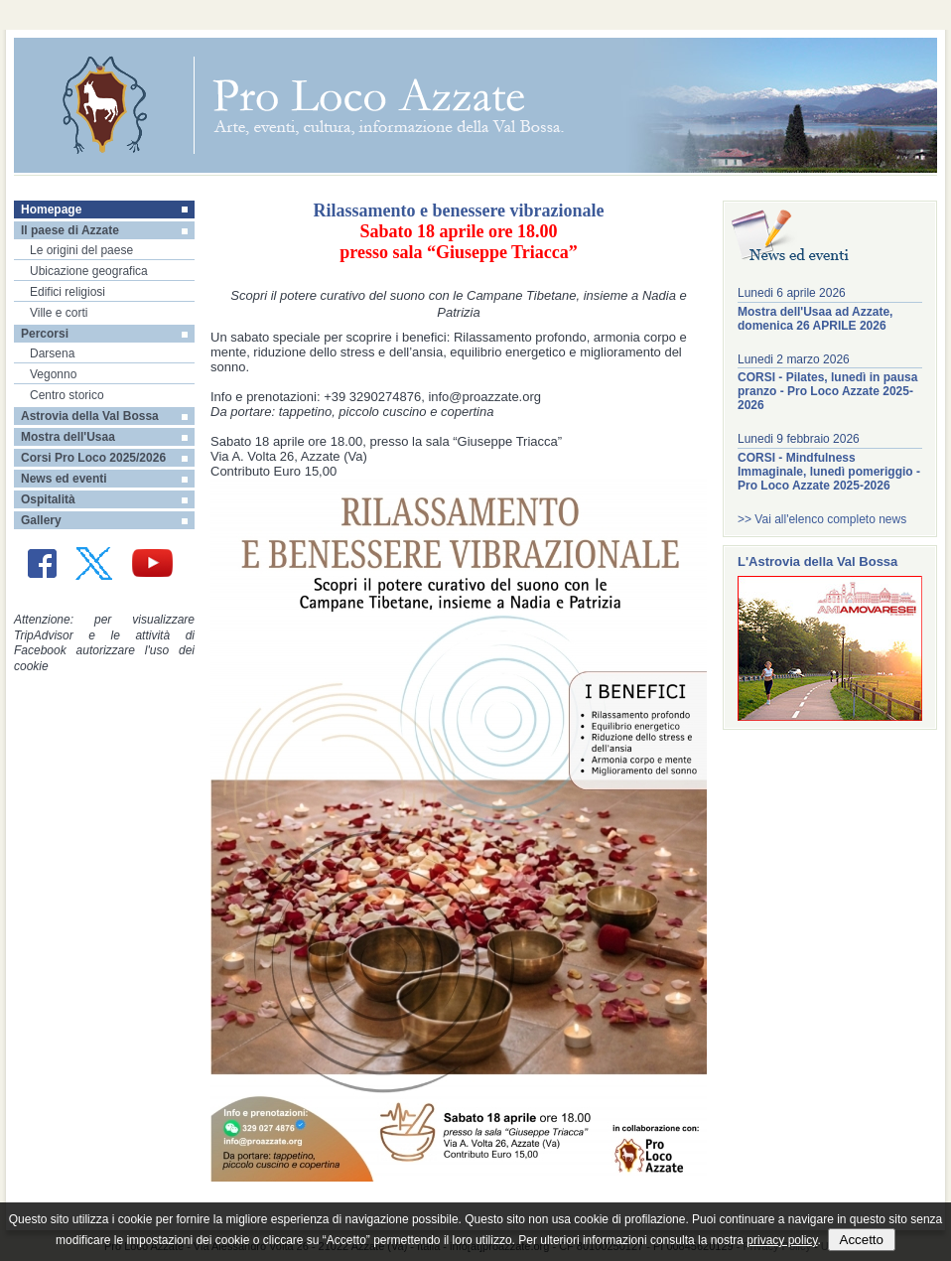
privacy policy (782, 1240)
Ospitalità (48, 499)
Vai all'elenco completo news (830, 519)
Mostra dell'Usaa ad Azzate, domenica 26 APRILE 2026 (815, 319)
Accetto (861, 1239)
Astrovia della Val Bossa (90, 416)
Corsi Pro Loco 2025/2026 (93, 458)
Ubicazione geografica (89, 271)
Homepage (51, 209)
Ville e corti (58, 313)
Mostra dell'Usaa (68, 437)
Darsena (52, 353)
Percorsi (44, 334)
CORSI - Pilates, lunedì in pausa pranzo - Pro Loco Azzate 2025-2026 (827, 391)
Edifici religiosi (67, 292)
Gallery (41, 520)
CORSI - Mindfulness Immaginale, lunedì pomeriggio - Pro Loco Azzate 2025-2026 (829, 471)
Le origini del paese (81, 250)
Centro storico (67, 395)
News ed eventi (64, 479)
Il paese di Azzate (70, 230)
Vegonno (53, 374)
